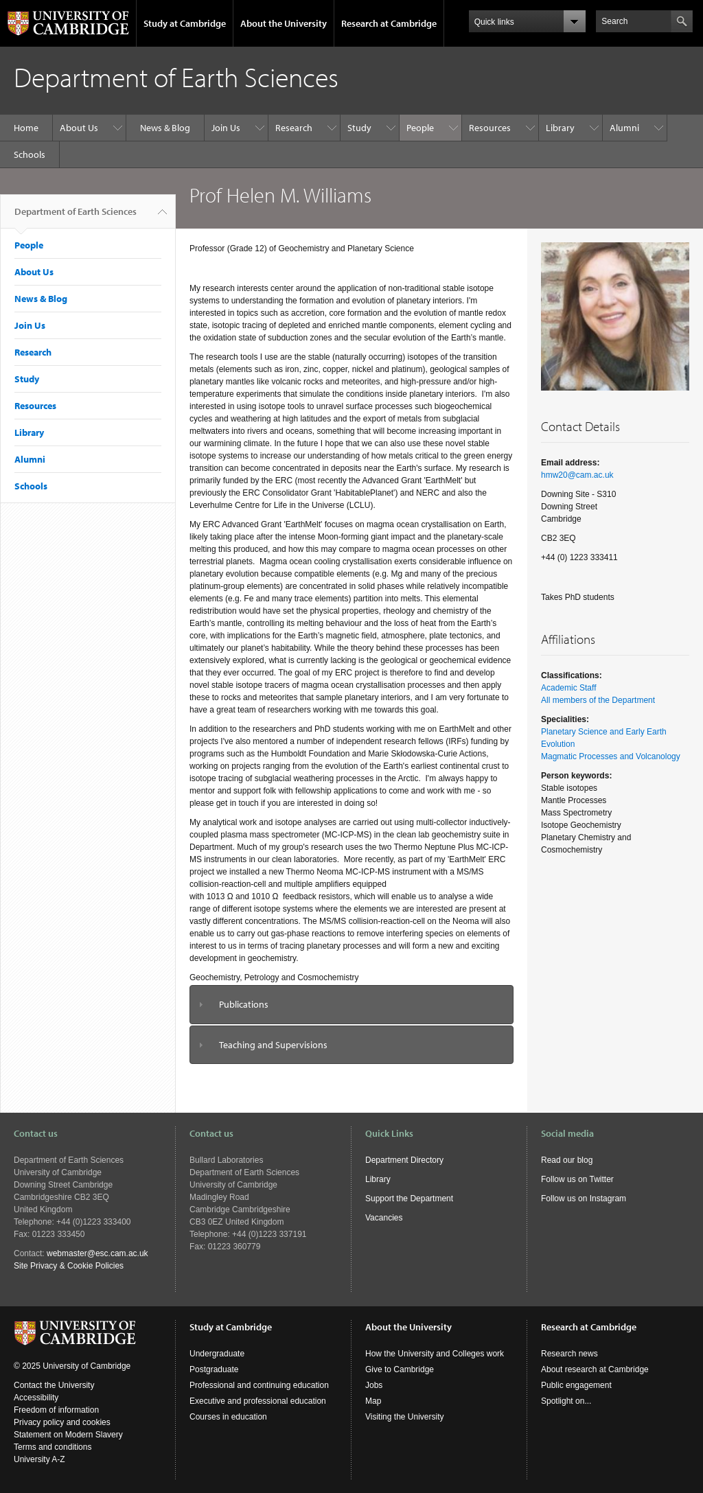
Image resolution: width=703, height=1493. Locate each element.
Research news (569, 1353)
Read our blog (566, 1160)
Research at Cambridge (389, 23)
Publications (243, 1004)
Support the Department (409, 1198)
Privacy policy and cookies (62, 1422)
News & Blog (165, 127)
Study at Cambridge (184, 23)
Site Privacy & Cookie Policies (69, 1266)
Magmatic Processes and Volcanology (610, 756)
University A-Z (39, 1459)
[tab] (351, 1004)
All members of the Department (598, 700)
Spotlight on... (566, 1401)
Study (359, 127)
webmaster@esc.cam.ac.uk (97, 1253)
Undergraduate (216, 1353)
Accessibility (36, 1397)
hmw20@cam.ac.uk (577, 475)
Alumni (624, 127)
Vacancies (383, 1218)
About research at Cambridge (595, 1369)
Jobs (373, 1385)
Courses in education (228, 1417)
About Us (79, 127)
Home (26, 127)
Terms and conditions (52, 1447)
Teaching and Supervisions (273, 1045)
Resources (490, 127)
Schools (29, 154)
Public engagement (576, 1385)
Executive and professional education (257, 1401)
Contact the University (54, 1385)
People (420, 127)
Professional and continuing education (259, 1385)
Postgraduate (213, 1369)
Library (560, 127)
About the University (283, 23)
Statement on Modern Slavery (68, 1434)
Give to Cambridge (399, 1369)
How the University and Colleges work (434, 1353)
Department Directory (404, 1160)
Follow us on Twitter (577, 1179)
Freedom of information (56, 1410)
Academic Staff (568, 688)
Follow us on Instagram (583, 1198)
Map (373, 1401)
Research (293, 127)
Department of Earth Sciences (75, 217)
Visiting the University (404, 1417)
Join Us (225, 127)
